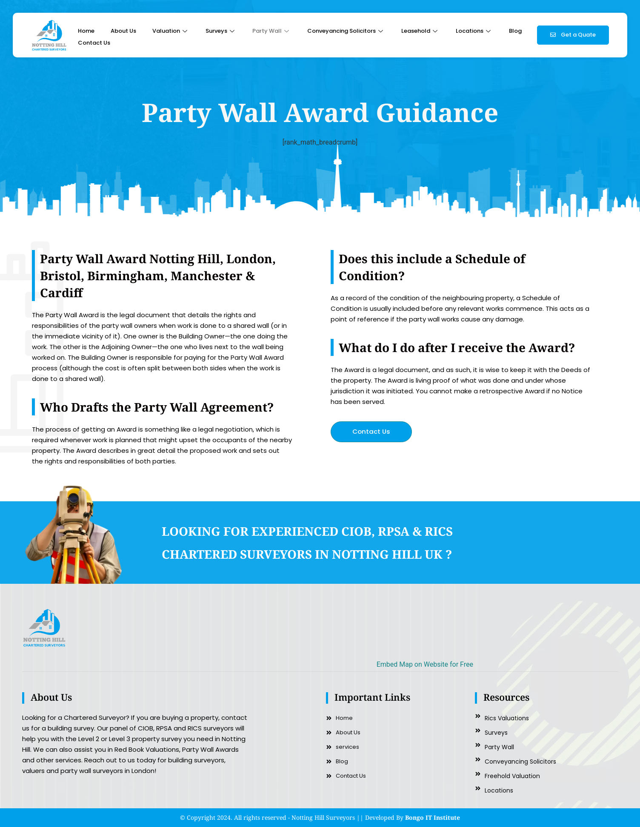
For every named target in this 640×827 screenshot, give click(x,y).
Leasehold (420, 31)
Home (86, 31)
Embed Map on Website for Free (425, 664)
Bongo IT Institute (432, 817)
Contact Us (94, 43)
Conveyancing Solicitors (346, 31)
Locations (474, 31)
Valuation (170, 31)
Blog (515, 31)
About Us (123, 31)
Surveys (221, 31)
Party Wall (271, 31)
